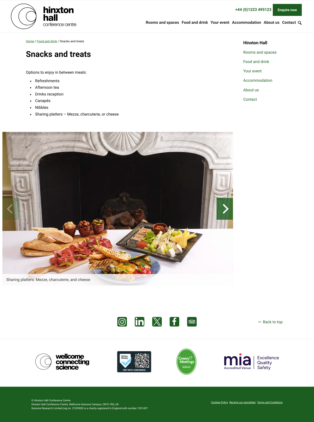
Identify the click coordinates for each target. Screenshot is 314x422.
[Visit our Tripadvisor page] (192, 322)
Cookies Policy (219, 402)
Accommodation (246, 22)
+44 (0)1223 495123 (253, 9)
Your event (220, 22)
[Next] (225, 209)
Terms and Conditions (270, 402)
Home (30, 41)
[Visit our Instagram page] (122, 322)
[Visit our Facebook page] (174, 322)
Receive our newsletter (242, 402)
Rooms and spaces (162, 22)
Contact (289, 22)
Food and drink (195, 22)
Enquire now (287, 10)
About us (271, 22)
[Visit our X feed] (157, 322)
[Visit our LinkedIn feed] (139, 322)
